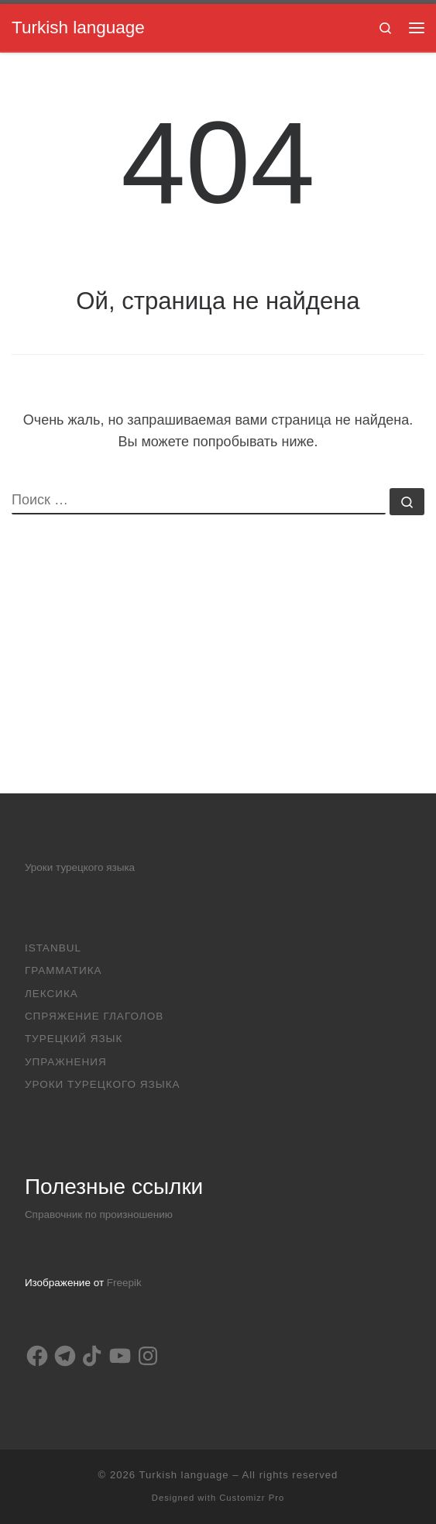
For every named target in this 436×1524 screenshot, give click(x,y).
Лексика (51, 993)
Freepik (124, 1282)
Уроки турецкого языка (80, 867)
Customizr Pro (251, 1497)
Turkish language (183, 1475)
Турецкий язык (74, 1038)
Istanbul (53, 948)
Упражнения (66, 1062)
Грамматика (63, 970)
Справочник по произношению (99, 1214)
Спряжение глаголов (94, 1016)
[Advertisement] (218, 684)
